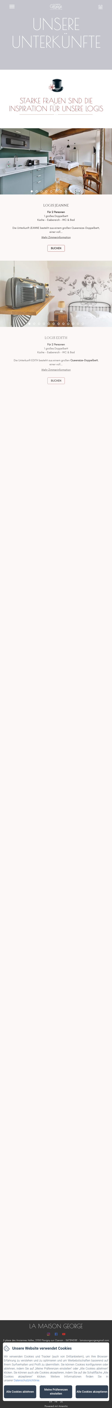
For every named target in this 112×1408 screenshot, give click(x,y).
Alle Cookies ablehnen (20, 1391)
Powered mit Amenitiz (56, 1406)
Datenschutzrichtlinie (26, 1380)
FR (56, 1401)
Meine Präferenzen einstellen (56, 1391)
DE (61, 1401)
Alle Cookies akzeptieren (92, 1391)
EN (50, 1401)
